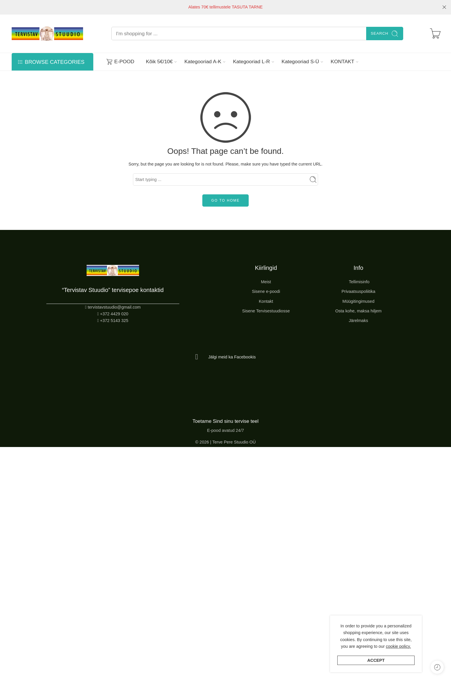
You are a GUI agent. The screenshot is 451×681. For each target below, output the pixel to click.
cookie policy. (398, 646)
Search (385, 33)
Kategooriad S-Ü (300, 62)
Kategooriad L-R (251, 62)
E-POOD (120, 62)
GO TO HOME (225, 200)
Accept (376, 660)
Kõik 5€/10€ (159, 62)
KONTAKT (342, 62)
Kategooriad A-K (202, 62)
